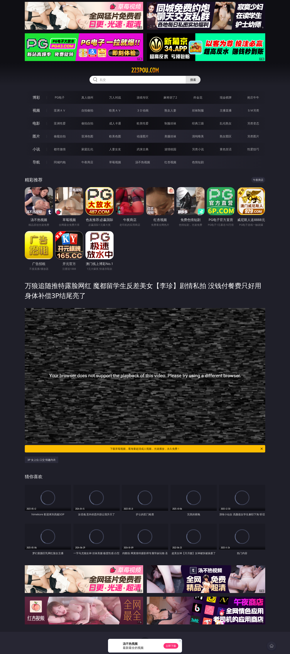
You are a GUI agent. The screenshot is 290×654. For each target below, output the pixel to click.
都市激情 (60, 149)
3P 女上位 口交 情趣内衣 (41, 460)
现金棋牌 (226, 97)
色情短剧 (198, 162)
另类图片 (253, 136)
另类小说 (198, 149)
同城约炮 (60, 162)
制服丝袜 (170, 123)
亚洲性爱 (60, 123)
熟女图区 (226, 136)
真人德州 (87, 97)
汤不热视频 (142, 162)
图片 (36, 136)
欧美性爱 (143, 123)
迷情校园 (170, 149)
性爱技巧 (253, 149)
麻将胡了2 (170, 97)
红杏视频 (170, 162)
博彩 (36, 97)
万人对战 (115, 97)
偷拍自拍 (87, 123)
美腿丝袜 (170, 136)
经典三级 (198, 123)
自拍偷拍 (87, 110)
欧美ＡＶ (115, 110)
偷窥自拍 (60, 136)
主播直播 (226, 110)
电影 (36, 123)
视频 (36, 110)
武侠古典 (143, 149)
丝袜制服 (198, 110)
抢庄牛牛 (253, 97)
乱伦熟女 (226, 123)
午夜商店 (87, 162)
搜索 (193, 80)
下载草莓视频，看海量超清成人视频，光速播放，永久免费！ (186, 449)
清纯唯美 (198, 136)
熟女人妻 (170, 110)
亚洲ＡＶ (60, 110)
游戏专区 (143, 97)
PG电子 (60, 97)
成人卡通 (115, 123)
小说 (36, 149)
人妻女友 (115, 149)
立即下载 (171, 646)
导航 (36, 162)
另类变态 (253, 123)
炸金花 (197, 97)
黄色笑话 (226, 149)
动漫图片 (143, 136)
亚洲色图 (87, 136)
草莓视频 (115, 162)
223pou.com (145, 70)
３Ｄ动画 (143, 110)
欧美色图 (115, 136)
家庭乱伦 (87, 149)
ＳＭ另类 (253, 110)
